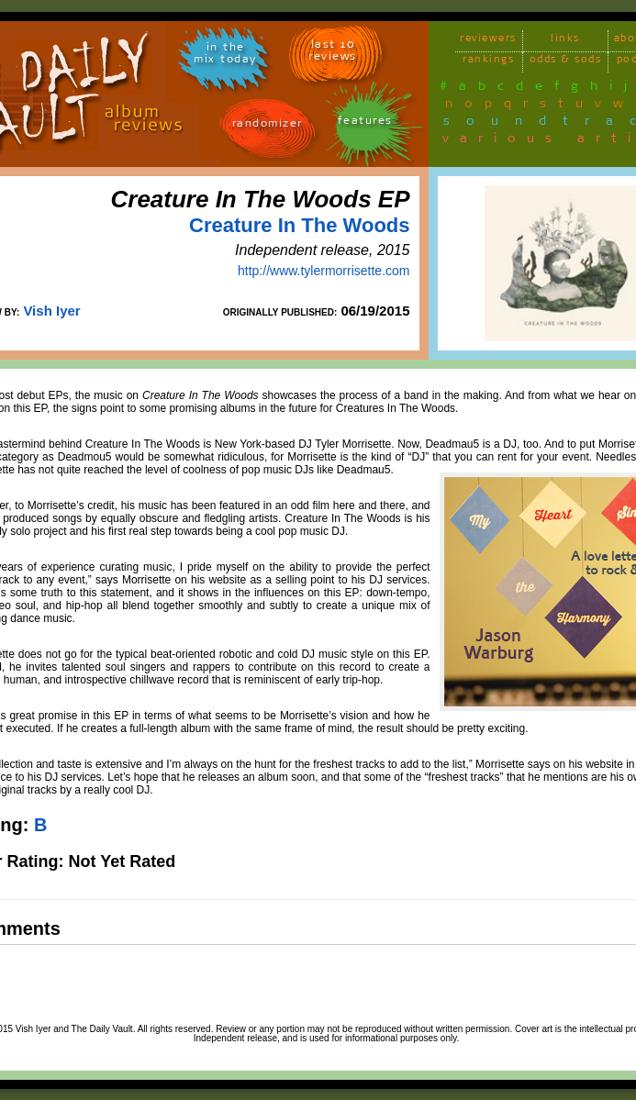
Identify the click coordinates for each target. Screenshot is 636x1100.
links (565, 40)
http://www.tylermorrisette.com (324, 270)
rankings (488, 62)
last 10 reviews (332, 53)
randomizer (267, 126)
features (365, 123)
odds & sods (566, 62)
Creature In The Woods (299, 225)
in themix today (225, 55)
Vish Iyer (51, 310)
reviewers (488, 40)
